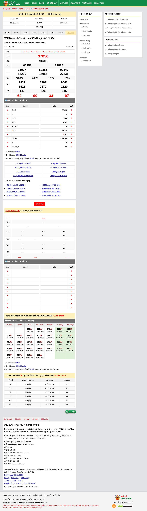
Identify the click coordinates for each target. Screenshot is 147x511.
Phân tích (99, 3)
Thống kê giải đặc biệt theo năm (119, 32)
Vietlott (64, 3)
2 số (18, 100)
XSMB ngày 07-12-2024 (51, 185)
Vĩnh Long (39, 27)
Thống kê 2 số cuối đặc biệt (117, 19)
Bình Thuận (87, 31)
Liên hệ (41, 499)
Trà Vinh (38, 23)
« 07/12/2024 (9, 47)
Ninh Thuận (64, 23)
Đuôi (15, 320)
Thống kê (87, 3)
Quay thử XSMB (13, 211)
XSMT (41, 3)
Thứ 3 (25, 33)
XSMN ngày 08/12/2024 (13, 475)
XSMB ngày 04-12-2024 (16, 192)
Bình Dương (38, 19)
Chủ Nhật (70, 33)
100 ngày (44, 419)
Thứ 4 (34, 33)
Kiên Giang (15, 478)
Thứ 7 (60, 33)
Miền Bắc (14, 19)
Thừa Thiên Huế (29, 483)
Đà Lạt (6, 478)
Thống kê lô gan (58, 172)
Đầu (8, 320)
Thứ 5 (43, 33)
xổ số (32, 158)
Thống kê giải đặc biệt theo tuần (119, 24)
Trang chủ (7, 495)
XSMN (34, 3)
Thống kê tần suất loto (58, 167)
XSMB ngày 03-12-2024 (51, 192)
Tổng (31, 320)
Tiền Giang (25, 478)
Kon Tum (17, 483)
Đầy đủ (9, 100)
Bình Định (86, 44)
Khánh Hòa (8, 483)
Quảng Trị (86, 52)
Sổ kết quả (52, 3)
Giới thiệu (6, 499)
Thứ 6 (52, 33)
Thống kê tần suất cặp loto (117, 49)
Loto (23, 320)
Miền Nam (85, 24)
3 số (25, 100)
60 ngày (26, 419)
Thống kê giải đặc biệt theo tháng (119, 28)
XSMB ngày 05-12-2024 (51, 188)
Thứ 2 (16, 33)
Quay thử (75, 3)
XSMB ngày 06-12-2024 (16, 188)
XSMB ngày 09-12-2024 (16, 185)
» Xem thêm (58, 316)
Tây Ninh (86, 35)
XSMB (26, 3)
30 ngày (18, 419)
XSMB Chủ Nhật (19, 43)
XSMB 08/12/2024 (37, 43)
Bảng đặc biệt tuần (58, 163)
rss (114, 506)
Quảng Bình (87, 48)
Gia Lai (64, 19)
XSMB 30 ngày (20, 155)
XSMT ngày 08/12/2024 (13, 480)
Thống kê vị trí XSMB (58, 176)
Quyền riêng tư (32, 499)
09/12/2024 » (70, 47)
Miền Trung (85, 41)
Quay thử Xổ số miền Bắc (23, 176)
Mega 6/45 (14, 23)
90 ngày (35, 419)
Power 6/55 (87, 61)
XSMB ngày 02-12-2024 (16, 195)
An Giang (86, 27)
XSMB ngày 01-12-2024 (51, 195)
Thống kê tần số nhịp (23, 167)
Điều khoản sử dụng (18, 499)
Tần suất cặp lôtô (23, 172)
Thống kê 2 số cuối (23, 163)
